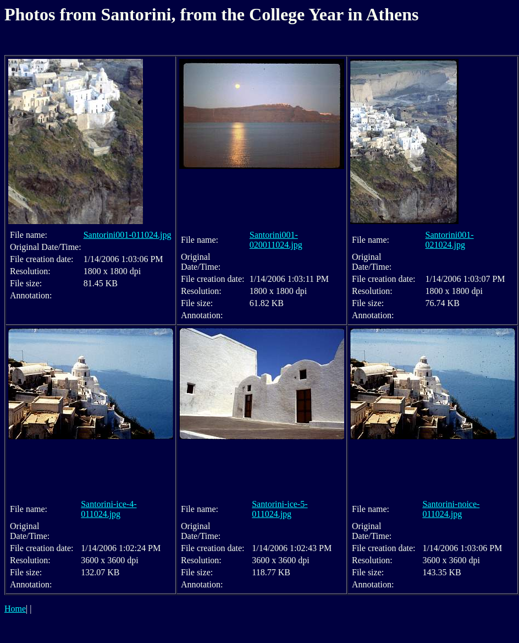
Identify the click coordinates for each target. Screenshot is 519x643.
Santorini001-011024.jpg (128, 234)
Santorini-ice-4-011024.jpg (108, 509)
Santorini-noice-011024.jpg (450, 509)
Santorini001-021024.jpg (450, 239)
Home (15, 608)
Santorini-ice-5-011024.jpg (279, 509)
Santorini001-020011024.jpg (276, 239)
